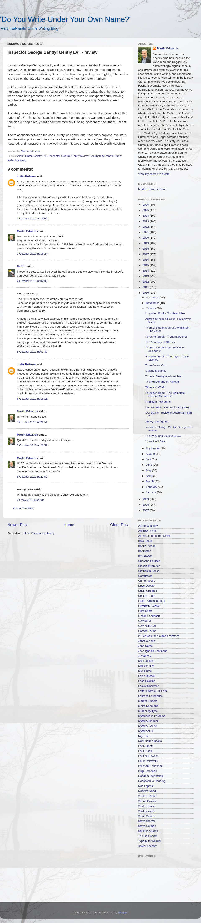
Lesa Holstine (146, 680)
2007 (146, 510)
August (151, 453)
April (149, 475)
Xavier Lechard (147, 846)
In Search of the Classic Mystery (158, 635)
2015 (146, 265)
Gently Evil (40, 155)
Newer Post (17, 525)
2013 (146, 276)
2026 (146, 204)
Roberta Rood (147, 791)
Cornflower (145, 576)
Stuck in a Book (148, 830)
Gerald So (144, 620)
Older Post (119, 525)
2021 (146, 232)
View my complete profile (154, 174)
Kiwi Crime (145, 670)
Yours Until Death (156, 441)
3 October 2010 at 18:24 (32, 253)
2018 (146, 248)
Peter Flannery (17, 160)
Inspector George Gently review (68, 155)
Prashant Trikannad (150, 765)
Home (69, 525)
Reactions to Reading (151, 781)
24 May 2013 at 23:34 (30, 499)
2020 (146, 237)
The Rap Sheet (147, 836)
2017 (146, 254)
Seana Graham (147, 801)
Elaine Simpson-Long (151, 600)
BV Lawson (145, 555)
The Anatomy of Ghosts (160, 342)
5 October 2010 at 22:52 (32, 445)
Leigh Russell (146, 675)
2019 (146, 243)
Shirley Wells (146, 811)
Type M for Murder (149, 841)
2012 (146, 281)
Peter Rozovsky (148, 760)
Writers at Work (155, 387)
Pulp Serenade (147, 771)
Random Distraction (150, 776)
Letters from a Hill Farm (153, 690)
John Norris (145, 646)
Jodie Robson (26, 176)
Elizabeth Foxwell (149, 605)
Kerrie (21, 266)
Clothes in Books (148, 570)
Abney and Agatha (156, 421)
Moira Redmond (148, 706)
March (150, 481)
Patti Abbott (145, 745)
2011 (146, 287)
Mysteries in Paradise (151, 716)
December (153, 297)
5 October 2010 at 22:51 (32, 422)
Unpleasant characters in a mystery (167, 407)
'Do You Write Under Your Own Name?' (65, 19)
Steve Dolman (147, 825)
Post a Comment (23, 508)
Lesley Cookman (148, 685)
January (151, 492)
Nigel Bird (144, 736)
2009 (146, 499)
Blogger (123, 912)
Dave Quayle (146, 585)
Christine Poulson (149, 560)
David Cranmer (147, 590)
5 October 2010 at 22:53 (32, 476)
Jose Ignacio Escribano (153, 651)
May (149, 470)
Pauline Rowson (148, 755)
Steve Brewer (146, 820)
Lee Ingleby (97, 155)
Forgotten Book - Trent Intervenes (166, 336)
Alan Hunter (24, 155)
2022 (146, 226)
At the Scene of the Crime (154, 535)
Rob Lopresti (146, 786)
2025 (146, 210)
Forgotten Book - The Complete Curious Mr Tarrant (165, 394)
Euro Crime (145, 610)
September (153, 448)
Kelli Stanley (146, 665)
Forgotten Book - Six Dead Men (165, 313)
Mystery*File (146, 731)
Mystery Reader (148, 721)
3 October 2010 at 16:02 (32, 218)
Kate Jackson (146, 660)
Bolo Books (145, 540)
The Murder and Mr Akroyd (162, 381)
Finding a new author (158, 401)
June (149, 464)
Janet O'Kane (146, 641)
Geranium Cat (147, 625)
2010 (146, 292)
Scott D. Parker (147, 796)
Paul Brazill (145, 750)
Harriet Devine (147, 630)
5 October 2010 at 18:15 (32, 398)
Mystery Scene (147, 726)
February (152, 486)
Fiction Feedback (149, 615)
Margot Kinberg (147, 700)
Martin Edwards (27, 231)
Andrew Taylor (147, 530)
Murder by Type (148, 711)
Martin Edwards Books (152, 189)
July (149, 459)
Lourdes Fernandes (150, 695)
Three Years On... (156, 365)
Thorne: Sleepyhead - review (163, 376)
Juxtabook (144, 656)
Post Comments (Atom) (39, 533)
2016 (146, 259)
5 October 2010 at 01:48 (32, 351)
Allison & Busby (148, 525)
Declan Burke (146, 595)
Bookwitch (144, 550)
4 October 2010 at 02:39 (32, 281)
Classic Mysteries (149, 565)
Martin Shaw (113, 155)
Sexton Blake (146, 806)
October (151, 308)
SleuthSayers (146, 816)
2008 (146, 504)
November (153, 303)
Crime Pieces (146, 580)
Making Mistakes (155, 370)
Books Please (147, 545)
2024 (146, 215)
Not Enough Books (150, 740)
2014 (146, 270)
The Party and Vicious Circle (163, 435)
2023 (146, 221)
